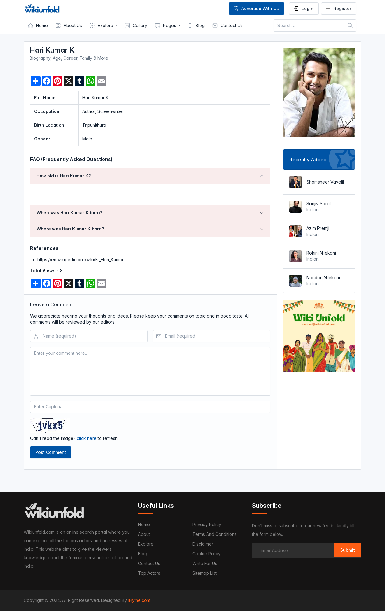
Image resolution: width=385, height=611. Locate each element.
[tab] (150, 176)
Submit (347, 550)
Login (303, 8)
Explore (146, 543)
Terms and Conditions (214, 534)
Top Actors (149, 573)
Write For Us (204, 563)
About (144, 534)
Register (338, 8)
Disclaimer (202, 543)
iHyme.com (139, 600)
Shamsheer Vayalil (325, 181)
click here (87, 438)
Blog (142, 553)
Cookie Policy (206, 553)
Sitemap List (204, 573)
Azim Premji (317, 228)
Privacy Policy (206, 524)
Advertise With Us (256, 8)
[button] (103, 25)
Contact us (149, 563)
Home (144, 524)
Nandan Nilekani (323, 277)
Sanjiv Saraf (318, 203)
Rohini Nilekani (321, 252)
